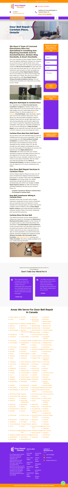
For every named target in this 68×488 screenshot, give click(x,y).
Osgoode (23, 394)
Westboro (46, 433)
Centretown (35, 339)
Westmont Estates (26, 435)
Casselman (35, 336)
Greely (11, 358)
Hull (11, 366)
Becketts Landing (26, 323)
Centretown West (48, 339)
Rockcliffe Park (36, 409)
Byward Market (36, 330)
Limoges (12, 373)
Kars (44, 366)
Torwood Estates (15, 424)
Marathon (12, 379)
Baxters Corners (14, 323)
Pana (44, 396)
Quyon (34, 401)
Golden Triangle (36, 356)
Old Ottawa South (15, 394)
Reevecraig (24, 405)
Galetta (45, 354)
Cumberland (24, 347)
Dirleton (12, 349)
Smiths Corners (25, 415)
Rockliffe (12, 411)
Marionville (35, 379)
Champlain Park (36, 341)
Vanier (11, 426)
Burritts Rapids (14, 330)
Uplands (34, 424)
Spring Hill (35, 420)
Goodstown (46, 356)
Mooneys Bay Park (37, 388)
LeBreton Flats (25, 371)
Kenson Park (35, 369)
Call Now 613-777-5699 (17, 18)
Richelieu (45, 405)
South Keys (46, 418)
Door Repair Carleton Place (19, 20)
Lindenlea (34, 373)
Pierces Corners (36, 399)
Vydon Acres (46, 426)
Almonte (23, 317)
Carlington (46, 332)
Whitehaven (46, 435)
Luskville (34, 375)
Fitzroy (12, 354)
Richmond (13, 407)
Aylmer (23, 319)
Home (11, 20)
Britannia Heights (26, 328)
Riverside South (14, 409)
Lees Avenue (35, 371)
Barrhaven (46, 319)
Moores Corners (47, 388)
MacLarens (46, 375)
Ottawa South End (48, 394)
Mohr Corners (25, 388)
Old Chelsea (46, 390)
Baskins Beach (47, 321)
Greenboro (24, 358)
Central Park (13, 339)
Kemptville (13, 369)
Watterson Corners (15, 431)
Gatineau (12, 356)
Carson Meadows (15, 336)
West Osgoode (36, 433)
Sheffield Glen (47, 413)
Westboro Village (15, 435)
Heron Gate (46, 362)
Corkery (34, 345)
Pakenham (35, 396)
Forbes (34, 354)
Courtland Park (47, 345)
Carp (44, 334)
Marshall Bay (13, 382)
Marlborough (46, 379)
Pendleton (24, 399)
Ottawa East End (37, 394)
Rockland (45, 409)
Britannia (12, 328)
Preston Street (47, 399)
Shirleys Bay (13, 415)
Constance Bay (36, 343)
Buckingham (46, 328)
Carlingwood (35, 334)
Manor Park (35, 377)
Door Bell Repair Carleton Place (32, 20)
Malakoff (12, 377)
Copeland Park (47, 343)
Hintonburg (35, 364)
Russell (23, 411)
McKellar (12, 385)
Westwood (35, 435)
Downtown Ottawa (37, 349)
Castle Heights (47, 336)
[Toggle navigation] (56, 18)
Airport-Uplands (14, 317)
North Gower (24, 390)
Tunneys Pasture (25, 424)
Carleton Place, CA (18, 13)
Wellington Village (37, 431)
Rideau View (35, 407)
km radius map (51, 115)
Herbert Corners (36, 362)
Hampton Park (36, 358)
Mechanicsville (25, 385)
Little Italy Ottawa (48, 373)
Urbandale (46, 424)
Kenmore (23, 369)
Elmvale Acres (47, 352)
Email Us (48, 458)
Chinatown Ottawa (48, 341)
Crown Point (13, 347)
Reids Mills (35, 405)
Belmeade (24, 326)
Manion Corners (25, 377)
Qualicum (12, 401)
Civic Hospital (14, 343)
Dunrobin (12, 352)
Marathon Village (25, 379)
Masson (34, 382)
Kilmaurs (45, 369)
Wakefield (46, 429)
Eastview (23, 352)
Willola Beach (13, 437)
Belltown (12, 326)
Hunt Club (23, 366)
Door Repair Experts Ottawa (45, 486)
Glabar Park (24, 356)
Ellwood (34, 352)
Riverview (23, 409)
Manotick (45, 377)
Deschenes (46, 347)
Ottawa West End (15, 396)
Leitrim (45, 371)
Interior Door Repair (37, 460)
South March (13, 420)
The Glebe (24, 422)
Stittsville (45, 420)
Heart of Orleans (25, 362)
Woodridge (13, 439)
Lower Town (24, 375)
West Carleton (47, 431)
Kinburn (12, 371)
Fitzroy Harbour (25, 354)
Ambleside (46, 317)
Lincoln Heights (25, 373)
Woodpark (46, 437)
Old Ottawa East (48, 392)
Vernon (23, 426)
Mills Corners (13, 388)
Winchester (24, 437)
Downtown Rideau (48, 349)
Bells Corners (47, 323)
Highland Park (25, 364)
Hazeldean (13, 362)
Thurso (34, 422)
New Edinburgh (14, 390)
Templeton (13, 422)
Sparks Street (25, 420)
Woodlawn (35, 437)
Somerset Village (48, 415)
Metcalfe (34, 385)
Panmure (12, 399)
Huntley (34, 366)
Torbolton (46, 422)
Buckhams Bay (36, 328)
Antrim (12, 319)
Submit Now (51, 86)
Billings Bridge (36, 326)
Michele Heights (47, 385)
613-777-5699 (44, 14)
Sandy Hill (46, 411)
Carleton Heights (48, 330)
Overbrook (24, 396)
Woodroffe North (26, 439)
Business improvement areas (25, 332)
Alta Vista (34, 317)
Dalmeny (34, 347)
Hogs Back (46, 364)
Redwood (12, 405)
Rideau (23, 407)
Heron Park (13, 364)
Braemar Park (47, 326)
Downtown (24, 349)
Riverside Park (47, 407)
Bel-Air (34, 323)
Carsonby (23, 336)
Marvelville (24, 382)
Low (11, 375)
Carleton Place (36, 332)
